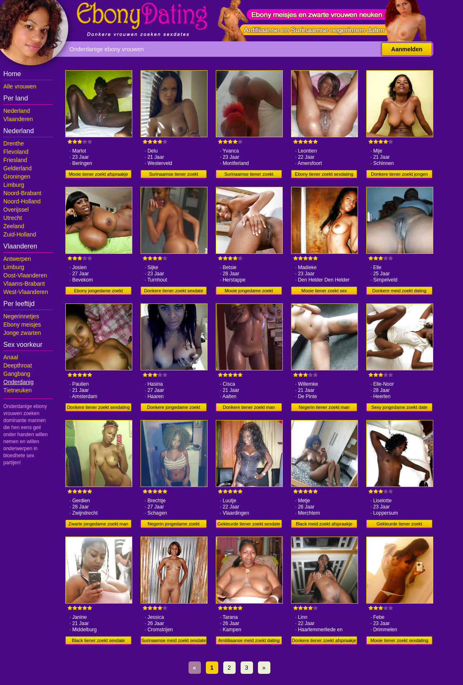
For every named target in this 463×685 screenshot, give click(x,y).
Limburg (13, 184)
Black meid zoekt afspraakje (324, 523)
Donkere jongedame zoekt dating (173, 408)
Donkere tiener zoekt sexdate (173, 290)
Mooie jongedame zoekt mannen (249, 291)
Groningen (16, 176)
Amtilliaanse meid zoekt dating (249, 640)
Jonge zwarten (22, 332)
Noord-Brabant (22, 193)
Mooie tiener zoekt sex (324, 290)
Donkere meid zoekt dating (399, 290)
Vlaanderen (18, 119)
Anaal (10, 357)
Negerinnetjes (21, 316)
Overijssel (16, 209)
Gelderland (17, 168)
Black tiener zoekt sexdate (98, 640)
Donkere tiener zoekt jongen (399, 174)
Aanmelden (406, 49)
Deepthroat (17, 365)
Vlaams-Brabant (24, 283)
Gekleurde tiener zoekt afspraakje (399, 524)
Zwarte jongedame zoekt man (99, 523)
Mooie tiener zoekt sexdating (399, 640)
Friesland (15, 160)
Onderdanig (18, 382)
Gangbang (16, 373)
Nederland (16, 110)
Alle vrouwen (19, 86)
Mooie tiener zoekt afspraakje (98, 174)
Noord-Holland (22, 201)
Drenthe (13, 143)
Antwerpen (17, 258)
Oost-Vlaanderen (25, 275)
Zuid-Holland (19, 234)
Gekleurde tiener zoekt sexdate (248, 523)
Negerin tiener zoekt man (324, 407)
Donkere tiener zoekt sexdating (98, 407)
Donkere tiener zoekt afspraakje (324, 640)
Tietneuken (17, 390)
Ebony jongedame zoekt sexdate (98, 291)
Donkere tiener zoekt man (249, 407)
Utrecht (12, 218)
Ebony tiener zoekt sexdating (324, 174)
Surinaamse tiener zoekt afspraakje (173, 175)
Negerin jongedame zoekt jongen (173, 524)
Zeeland (13, 226)
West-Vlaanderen (25, 292)
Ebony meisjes (22, 324)
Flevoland (16, 151)
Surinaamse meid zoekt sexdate (173, 640)
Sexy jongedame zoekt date (399, 407)
